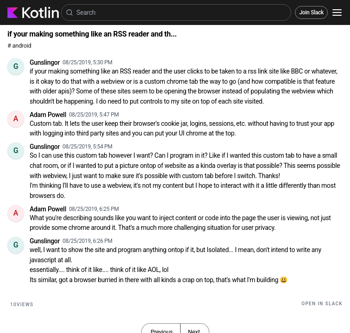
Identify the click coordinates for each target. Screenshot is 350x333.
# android (19, 45)
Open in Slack (322, 303)
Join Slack (311, 12)
